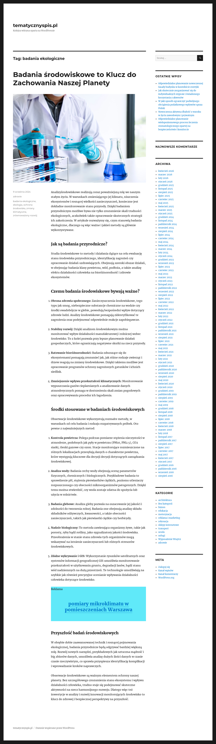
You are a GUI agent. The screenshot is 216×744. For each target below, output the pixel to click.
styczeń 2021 (165, 362)
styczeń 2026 (165, 181)
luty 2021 (163, 358)
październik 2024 (167, 224)
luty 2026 (163, 178)
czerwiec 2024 (166, 238)
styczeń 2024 (165, 256)
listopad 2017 (165, 436)
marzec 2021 (165, 355)
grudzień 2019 (166, 390)
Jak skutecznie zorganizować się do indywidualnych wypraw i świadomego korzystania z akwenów (179, 94)
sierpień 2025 (165, 192)
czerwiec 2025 (166, 199)
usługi (161, 535)
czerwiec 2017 (165, 451)
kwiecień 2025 (166, 206)
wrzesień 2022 (166, 291)
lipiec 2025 (164, 195)
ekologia (17, 204)
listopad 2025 (165, 188)
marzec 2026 (165, 174)
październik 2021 (167, 330)
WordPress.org (166, 577)
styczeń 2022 (165, 319)
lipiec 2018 (164, 419)
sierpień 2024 (165, 231)
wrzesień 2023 (166, 263)
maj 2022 (163, 305)
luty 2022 (163, 316)
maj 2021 (163, 348)
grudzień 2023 (166, 259)
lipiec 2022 (164, 298)
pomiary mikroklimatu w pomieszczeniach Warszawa (98, 607)
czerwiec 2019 (165, 401)
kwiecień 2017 (165, 458)
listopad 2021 (165, 327)
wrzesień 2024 (166, 227)
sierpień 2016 (165, 475)
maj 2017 (163, 454)
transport (163, 528)
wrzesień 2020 (166, 373)
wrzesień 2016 (166, 472)
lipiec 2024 (164, 234)
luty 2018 (163, 433)
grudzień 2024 (166, 217)
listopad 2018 (165, 412)
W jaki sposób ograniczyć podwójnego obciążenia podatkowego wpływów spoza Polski (180, 105)
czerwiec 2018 (165, 422)
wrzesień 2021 (166, 334)
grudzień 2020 (166, 366)
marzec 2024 (165, 249)
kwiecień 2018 (165, 426)
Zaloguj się (164, 567)
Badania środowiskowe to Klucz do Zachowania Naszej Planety (74, 78)
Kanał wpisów (165, 570)
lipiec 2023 (164, 266)
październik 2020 (167, 369)
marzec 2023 (165, 277)
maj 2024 (163, 242)
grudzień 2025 (166, 185)
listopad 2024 (165, 220)
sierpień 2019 (165, 397)
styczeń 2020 (165, 387)
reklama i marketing (169, 517)
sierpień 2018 (165, 415)
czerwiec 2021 (165, 344)
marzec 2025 (165, 210)
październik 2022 (167, 288)
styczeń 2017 (165, 461)
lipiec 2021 (164, 341)
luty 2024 (163, 252)
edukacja (163, 510)
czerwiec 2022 (166, 302)
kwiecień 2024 (166, 245)
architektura (165, 500)
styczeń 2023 (165, 281)
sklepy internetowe (168, 525)
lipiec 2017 (164, 447)
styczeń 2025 (165, 213)
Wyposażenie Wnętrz (169, 539)
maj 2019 (163, 405)
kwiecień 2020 (166, 383)
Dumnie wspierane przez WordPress (55, 728)
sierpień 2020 (165, 376)
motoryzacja (165, 514)
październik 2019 (167, 394)
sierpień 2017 (165, 444)
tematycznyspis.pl (35, 25)
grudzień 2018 (165, 408)
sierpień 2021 (165, 337)
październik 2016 (167, 468)
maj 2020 (163, 380)
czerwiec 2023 (165, 270)
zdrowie (17, 196)
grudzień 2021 (165, 323)
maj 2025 (163, 203)
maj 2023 (163, 273)
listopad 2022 (165, 284)
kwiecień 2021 (165, 351)
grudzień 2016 (166, 465)
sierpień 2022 (165, 295)
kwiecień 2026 (166, 171)
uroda (161, 532)
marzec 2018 (165, 429)
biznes (161, 507)
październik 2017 (167, 440)
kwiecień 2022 (166, 309)
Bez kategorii (165, 503)
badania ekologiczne (24, 201)
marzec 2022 (165, 312)
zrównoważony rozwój (25, 215)
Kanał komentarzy (168, 574)
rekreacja (163, 521)
